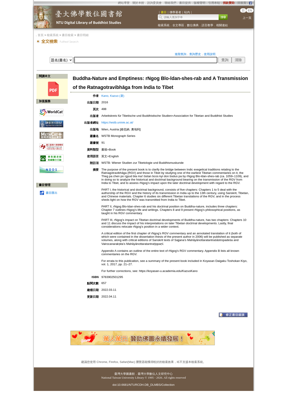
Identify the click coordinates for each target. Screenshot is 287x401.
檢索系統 (164, 25)
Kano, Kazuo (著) (112, 95)
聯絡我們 (170, 2)
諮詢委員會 (154, 2)
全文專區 (178, 25)
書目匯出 (51, 192)
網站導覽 (124, 2)
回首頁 (241, 2)
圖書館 (130, 373)
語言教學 (207, 25)
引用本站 (214, 2)
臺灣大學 (120, 373)
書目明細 (83, 35)
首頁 (40, 35)
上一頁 (247, 17)
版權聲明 (199, 2)
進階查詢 (180, 54)
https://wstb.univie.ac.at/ (117, 122)
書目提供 (185, 2)
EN (250, 10)
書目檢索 (68, 35)
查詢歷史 (195, 54)
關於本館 (138, 2)
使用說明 (209, 54)
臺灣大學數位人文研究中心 (155, 373)
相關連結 (222, 25)
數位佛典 (193, 25)
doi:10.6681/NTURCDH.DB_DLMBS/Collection (143, 384)
